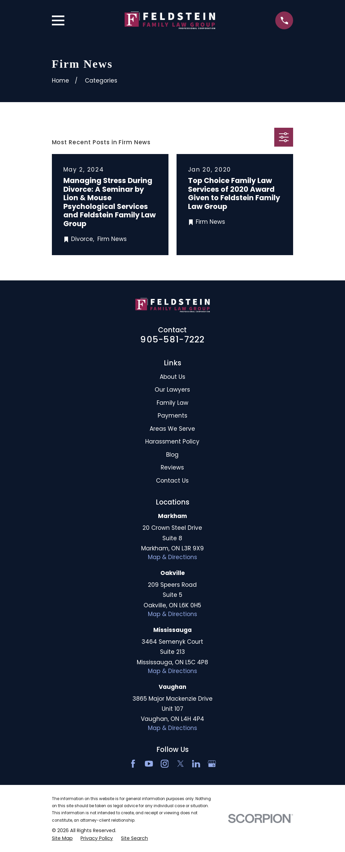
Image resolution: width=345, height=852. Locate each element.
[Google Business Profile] (212, 764)
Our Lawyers (172, 390)
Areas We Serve (172, 429)
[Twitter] (181, 764)
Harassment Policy (172, 441)
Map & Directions (172, 557)
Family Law (172, 403)
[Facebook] (133, 764)
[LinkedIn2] (196, 764)
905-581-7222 (172, 339)
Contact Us (172, 481)
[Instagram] (165, 764)
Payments (172, 416)
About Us (172, 377)
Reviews (172, 467)
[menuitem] (62, 838)
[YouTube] (149, 764)
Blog (172, 455)
